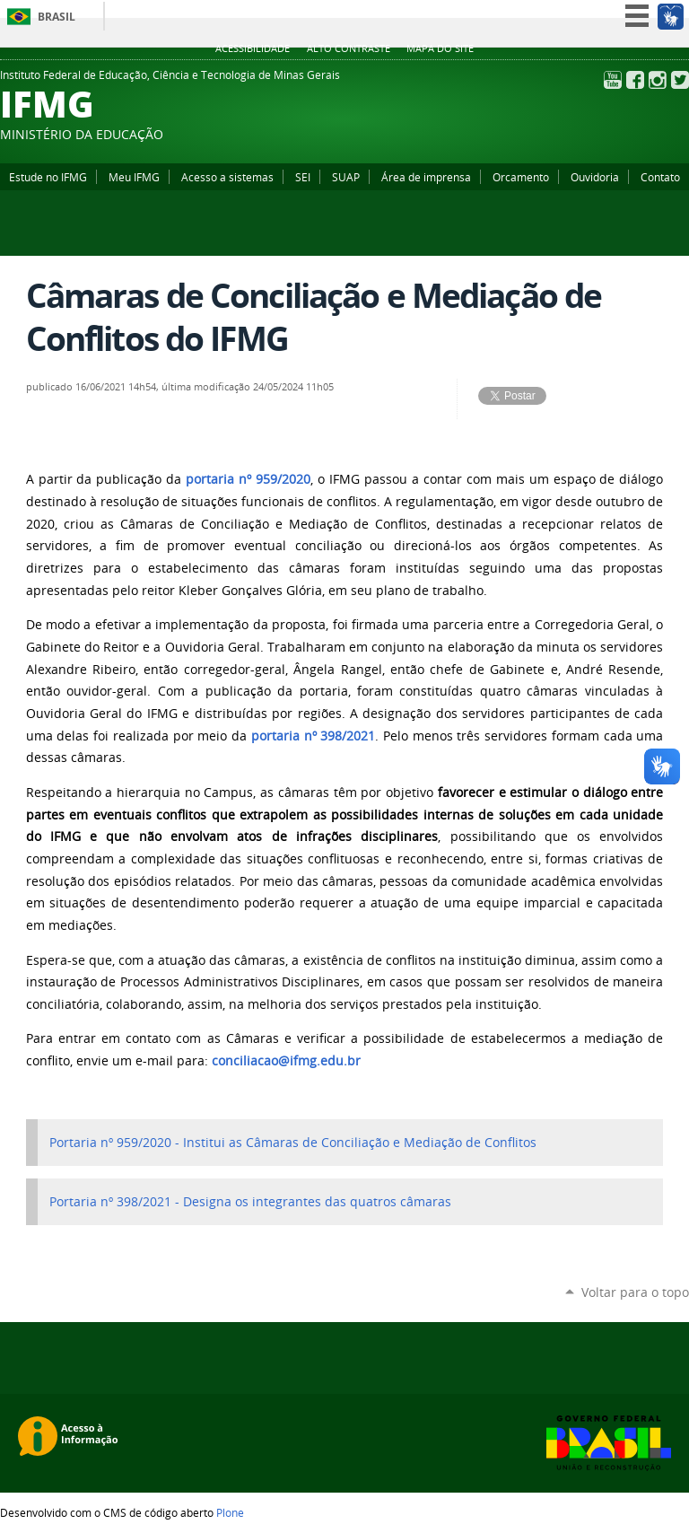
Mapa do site (440, 48)
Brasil (56, 16)
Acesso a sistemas (227, 177)
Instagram (658, 80)
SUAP (346, 177)
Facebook (635, 80)
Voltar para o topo (635, 1292)
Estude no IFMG (48, 177)
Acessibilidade (252, 48)
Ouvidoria (595, 177)
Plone (230, 1512)
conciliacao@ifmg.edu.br (286, 1061)
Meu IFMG (134, 177)
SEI (302, 177)
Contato (660, 177)
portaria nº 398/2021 (313, 736)
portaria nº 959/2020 (248, 479)
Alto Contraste (348, 48)
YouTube (613, 80)
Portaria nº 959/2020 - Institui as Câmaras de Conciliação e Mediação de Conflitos (292, 1142)
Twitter (680, 80)
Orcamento (521, 177)
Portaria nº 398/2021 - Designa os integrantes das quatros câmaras (250, 1202)
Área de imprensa (426, 177)
